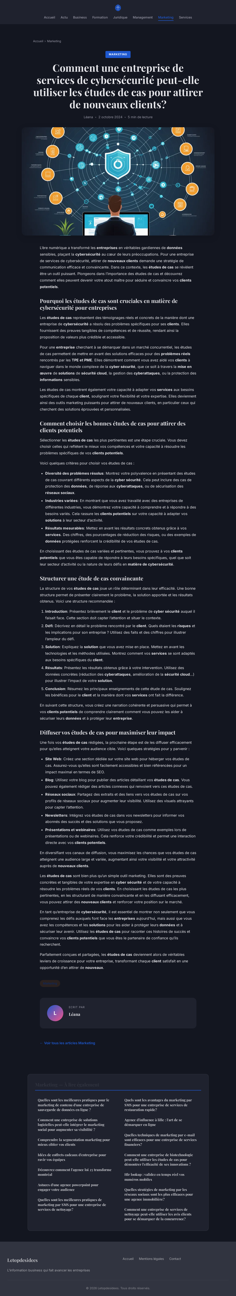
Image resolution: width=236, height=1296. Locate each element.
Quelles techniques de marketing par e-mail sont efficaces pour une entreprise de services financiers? (160, 1140)
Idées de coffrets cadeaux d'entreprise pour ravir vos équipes (72, 1157)
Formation (100, 17)
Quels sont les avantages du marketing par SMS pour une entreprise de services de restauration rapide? (158, 1105)
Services (185, 17)
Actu (64, 17)
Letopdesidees (22, 1260)
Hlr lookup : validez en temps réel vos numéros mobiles (154, 1176)
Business (80, 17)
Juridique (120, 17)
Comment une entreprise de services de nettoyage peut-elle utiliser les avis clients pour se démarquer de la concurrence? (157, 1214)
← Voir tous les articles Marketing (67, 1043)
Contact (175, 1259)
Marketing (166, 17)
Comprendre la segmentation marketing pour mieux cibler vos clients (74, 1142)
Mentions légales (151, 1259)
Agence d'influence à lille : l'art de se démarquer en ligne (153, 1122)
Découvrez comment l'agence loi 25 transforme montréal (75, 1172)
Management (143, 17)
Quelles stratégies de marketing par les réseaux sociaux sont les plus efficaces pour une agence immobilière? (158, 1194)
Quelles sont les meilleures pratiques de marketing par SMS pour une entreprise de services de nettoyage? (72, 1204)
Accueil (49, 17)
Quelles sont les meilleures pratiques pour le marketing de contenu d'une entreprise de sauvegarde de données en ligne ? (73, 1105)
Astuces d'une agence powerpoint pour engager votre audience (68, 1187)
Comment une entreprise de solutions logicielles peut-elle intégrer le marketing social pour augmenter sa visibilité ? (71, 1125)
